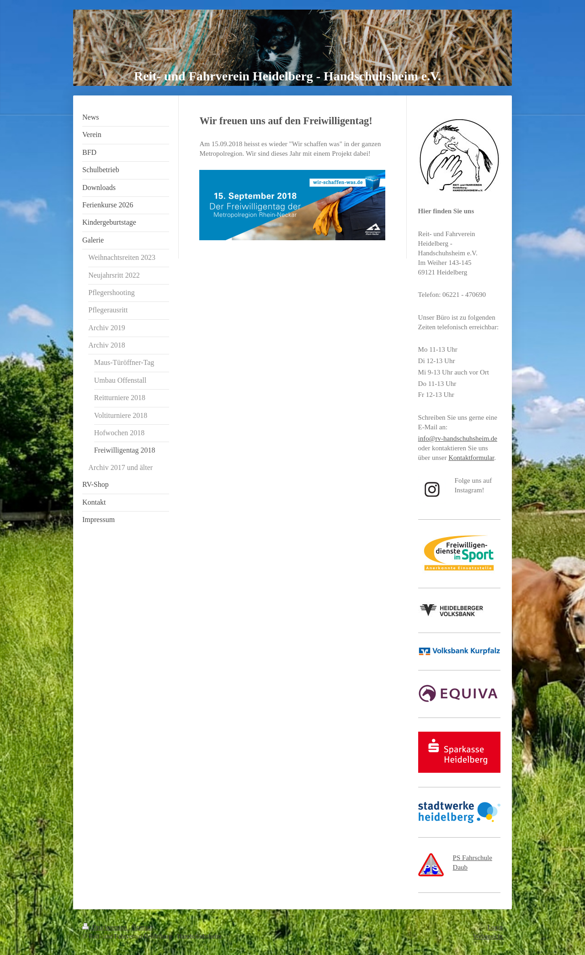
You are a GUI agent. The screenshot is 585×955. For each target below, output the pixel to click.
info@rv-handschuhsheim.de (457, 438)
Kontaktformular (471, 457)
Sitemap (142, 927)
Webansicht (488, 936)
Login (495, 927)
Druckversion (105, 927)
